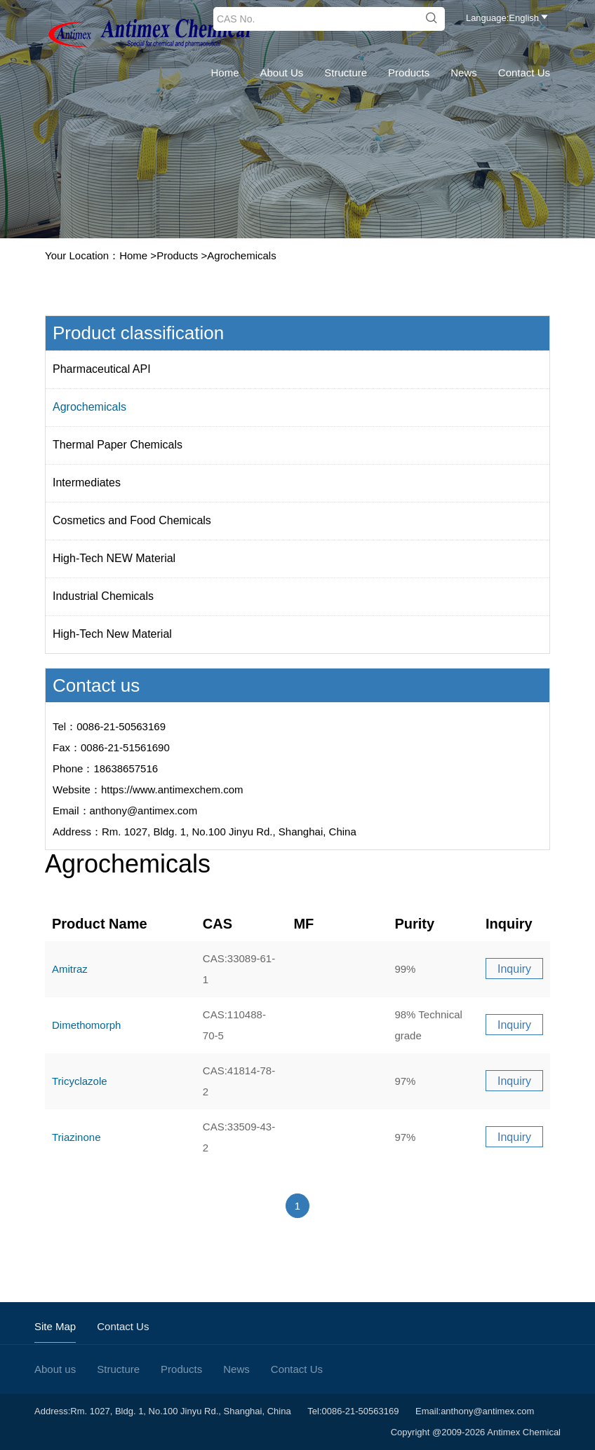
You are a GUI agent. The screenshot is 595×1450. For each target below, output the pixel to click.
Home (225, 72)
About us (282, 72)
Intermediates (87, 482)
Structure (345, 72)
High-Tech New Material (112, 634)
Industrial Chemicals (103, 596)
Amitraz (70, 969)
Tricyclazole (79, 1081)
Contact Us (524, 72)
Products (408, 72)
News (463, 72)
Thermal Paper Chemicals (117, 445)
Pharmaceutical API (102, 369)
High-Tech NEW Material (114, 558)
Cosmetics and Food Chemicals (132, 520)
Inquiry (514, 969)
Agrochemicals (241, 255)
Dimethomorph (86, 1025)
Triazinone (76, 1137)
